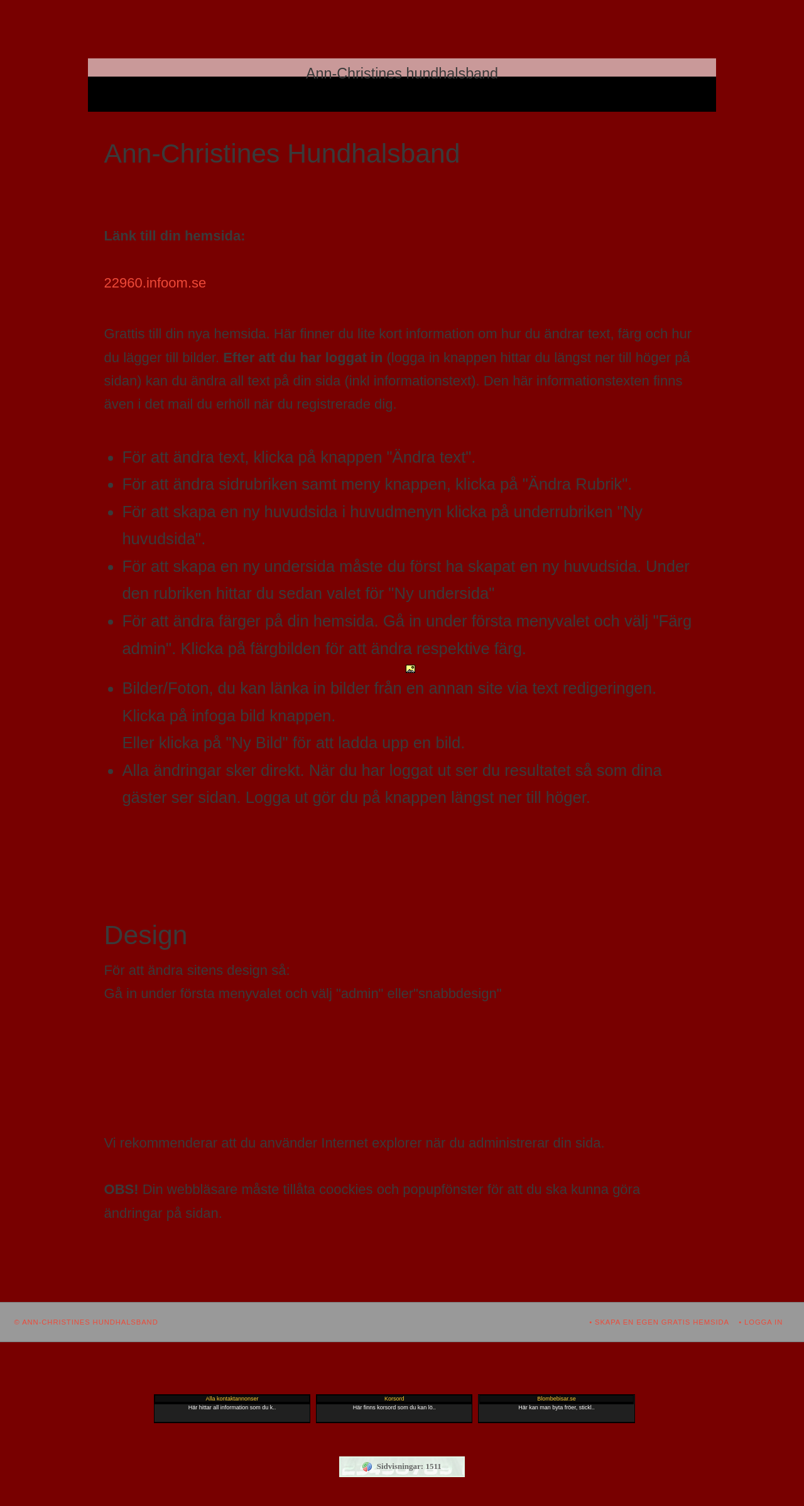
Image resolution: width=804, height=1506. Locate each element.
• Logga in (761, 1322)
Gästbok (372, 103)
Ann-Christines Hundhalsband (398, 85)
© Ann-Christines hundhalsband (86, 1322)
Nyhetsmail (426, 103)
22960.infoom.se (155, 283)
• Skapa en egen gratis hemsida (659, 1322)
